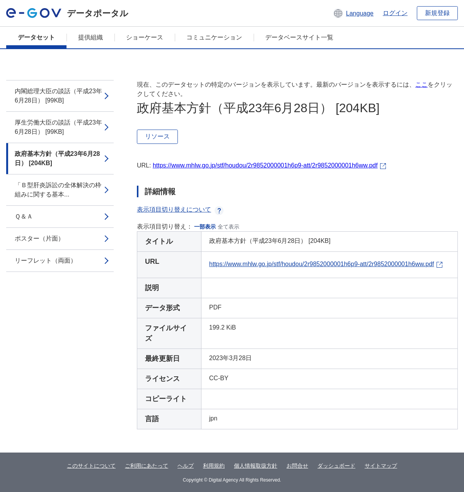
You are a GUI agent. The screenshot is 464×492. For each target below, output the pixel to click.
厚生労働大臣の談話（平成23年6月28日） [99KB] (58, 127)
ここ (421, 84)
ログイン (395, 13)
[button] (353, 13)
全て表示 (228, 227)
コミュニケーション (214, 37)
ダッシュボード (336, 466)
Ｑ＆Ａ (24, 216)
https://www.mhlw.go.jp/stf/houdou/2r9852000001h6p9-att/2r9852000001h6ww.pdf (265, 165)
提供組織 (90, 37)
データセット (36, 37)
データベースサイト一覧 (299, 37)
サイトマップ (381, 466)
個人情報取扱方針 (255, 466)
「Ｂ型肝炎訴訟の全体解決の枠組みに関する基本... (58, 190)
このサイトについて (91, 466)
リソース (157, 136)
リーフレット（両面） (46, 260)
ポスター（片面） (39, 238)
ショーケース (144, 37)
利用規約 (214, 466)
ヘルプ (185, 466)
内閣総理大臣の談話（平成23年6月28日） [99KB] (58, 96)
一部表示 (205, 227)
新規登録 (437, 13)
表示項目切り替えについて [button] (180, 209)
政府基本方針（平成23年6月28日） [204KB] (57, 158)
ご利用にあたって (146, 466)
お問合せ (297, 466)
